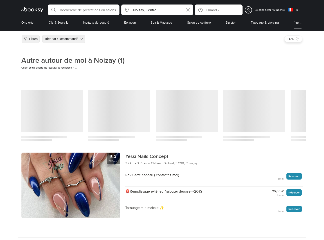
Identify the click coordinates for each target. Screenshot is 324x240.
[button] (83, 9)
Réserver (294, 176)
